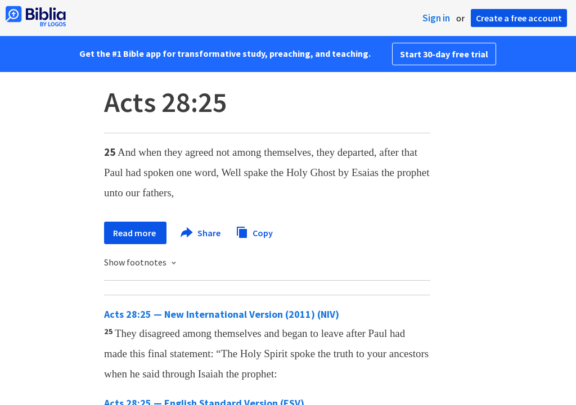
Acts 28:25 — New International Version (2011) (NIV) (221, 314)
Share (201, 232)
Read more (135, 232)
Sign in (436, 18)
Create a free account (519, 18)
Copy (254, 231)
